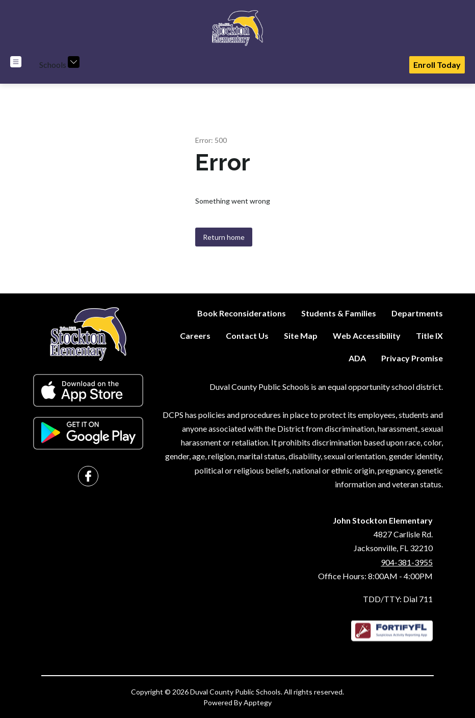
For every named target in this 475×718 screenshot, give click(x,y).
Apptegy (258, 702)
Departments (417, 313)
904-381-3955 (407, 562)
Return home (224, 237)
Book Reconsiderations (241, 313)
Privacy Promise (412, 358)
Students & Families (338, 313)
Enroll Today (437, 64)
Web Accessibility (367, 335)
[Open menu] (15, 61)
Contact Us (247, 335)
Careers (195, 335)
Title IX (429, 335)
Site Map (301, 335)
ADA (357, 358)
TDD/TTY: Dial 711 (398, 599)
